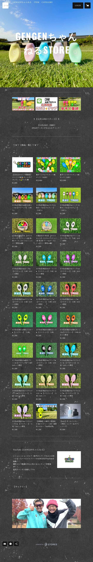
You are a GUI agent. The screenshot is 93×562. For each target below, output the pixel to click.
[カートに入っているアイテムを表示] (88, 5)
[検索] (5, 5)
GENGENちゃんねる (33, 5)
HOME (19, 5)
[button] (78, 5)
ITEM (48, 5)
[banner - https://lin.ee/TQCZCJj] (23, 104)
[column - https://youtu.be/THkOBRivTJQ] (69, 459)
